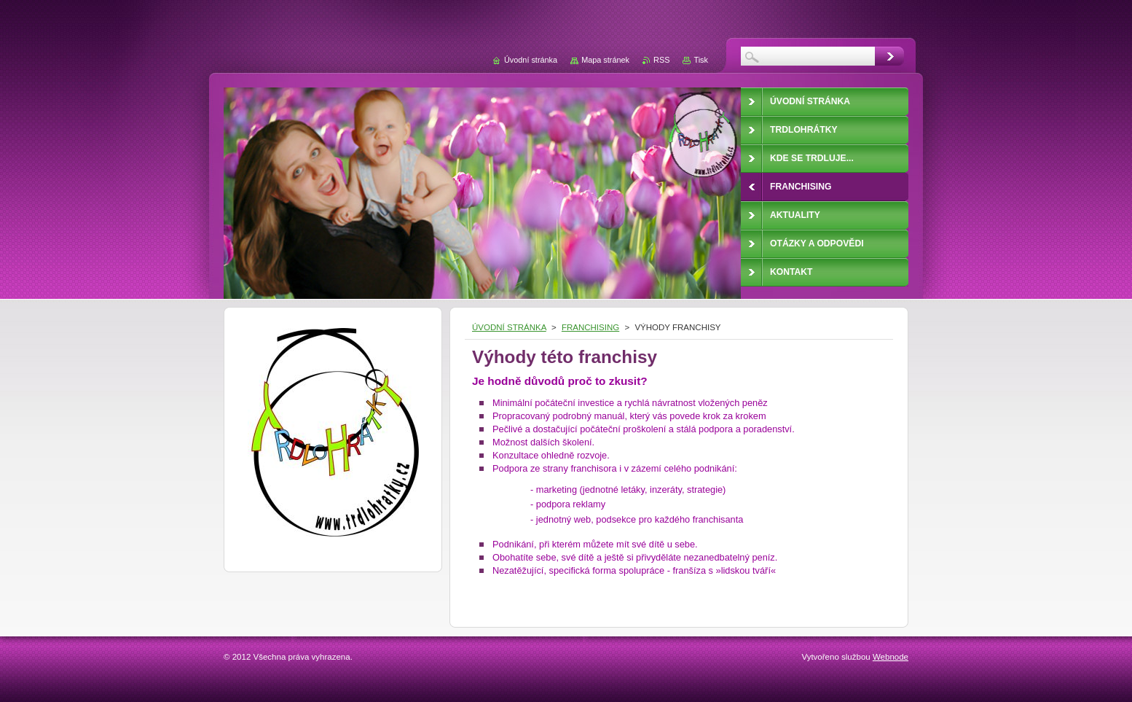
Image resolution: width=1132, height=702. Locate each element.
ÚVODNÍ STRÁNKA (509, 327)
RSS (661, 59)
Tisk (700, 59)
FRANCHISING (590, 327)
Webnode (890, 656)
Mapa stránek (605, 59)
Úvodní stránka (530, 59)
